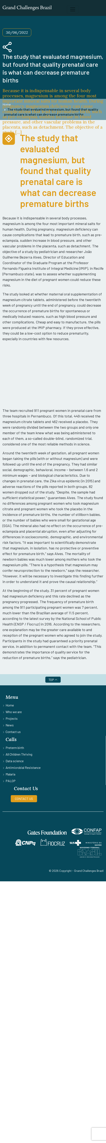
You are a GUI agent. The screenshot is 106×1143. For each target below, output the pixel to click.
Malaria (10, 774)
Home (10, 705)
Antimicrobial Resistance (23, 767)
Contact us (13, 732)
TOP (53, 680)
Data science (15, 761)
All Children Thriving (19, 754)
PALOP (11, 781)
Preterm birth (15, 748)
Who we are (14, 712)
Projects (12, 718)
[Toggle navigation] (72, 9)
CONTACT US (24, 799)
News (10, 725)
